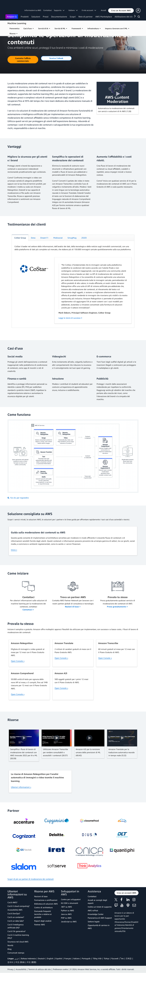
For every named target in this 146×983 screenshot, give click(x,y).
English (50, 968)
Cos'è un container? (16, 927)
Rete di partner (85, 16)
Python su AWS (67, 920)
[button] (121, 10)
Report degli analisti (42, 931)
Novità (10, 955)
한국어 (10, 972)
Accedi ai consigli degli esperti (97, 911)
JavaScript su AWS (69, 931)
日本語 (129, 968)
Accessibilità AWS (15, 920)
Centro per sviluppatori (71, 909)
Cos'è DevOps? (14, 923)
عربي (16, 968)
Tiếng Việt (97, 968)
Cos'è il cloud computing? (18, 916)
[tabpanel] (73, 293)
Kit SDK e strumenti (69, 913)
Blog (9, 959)
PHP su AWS (66, 928)
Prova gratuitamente (117, 617)
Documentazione (59, 16)
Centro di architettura (43, 917)
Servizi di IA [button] (44, 28)
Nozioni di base (73, 617)
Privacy (11, 979)
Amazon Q (12, 16)
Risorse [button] (13, 33)
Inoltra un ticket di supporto (100, 917)
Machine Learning (17, 23)
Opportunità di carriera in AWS (98, 937)
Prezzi (45, 16)
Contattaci (47, 10)
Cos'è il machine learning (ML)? (18, 946)
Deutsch (41, 968)
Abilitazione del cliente (125, 16)
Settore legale (93, 931)
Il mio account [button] (89, 10)
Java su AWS (66, 924)
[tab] (20, 248)
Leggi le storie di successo (70, 328)
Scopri (73, 16)
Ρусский (114, 968)
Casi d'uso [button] (28, 28)
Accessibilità (21, 979)
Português (86, 968)
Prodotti (25, 16)
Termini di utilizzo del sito (39, 979)
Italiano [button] (73, 10)
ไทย (122, 968)
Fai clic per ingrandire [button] (18, 508)
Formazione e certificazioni (45, 910)
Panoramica (14, 28)
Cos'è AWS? (12, 912)
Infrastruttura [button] (94, 28)
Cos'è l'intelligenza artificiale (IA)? (15, 936)
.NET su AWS (66, 917)
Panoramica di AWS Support (100, 928)
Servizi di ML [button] (61, 28)
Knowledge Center (95, 924)
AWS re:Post (93, 920)
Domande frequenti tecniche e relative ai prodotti (43, 924)
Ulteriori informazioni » (21, 797)
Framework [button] (77, 28)
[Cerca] (139, 17)
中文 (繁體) (31, 972)
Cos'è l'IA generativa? (17, 941)
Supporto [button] (59, 10)
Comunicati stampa (16, 963)
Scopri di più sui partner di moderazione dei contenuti (31, 889)
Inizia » (14, 560)
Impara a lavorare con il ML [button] (117, 28)
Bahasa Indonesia (28, 968)
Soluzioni (35, 16)
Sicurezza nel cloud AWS (18, 952)
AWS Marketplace (103, 16)
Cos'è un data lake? (16, 931)
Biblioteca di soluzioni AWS (46, 914)
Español (58, 968)
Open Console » (17, 671)
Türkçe (106, 968)
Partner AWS (39, 934)
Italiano (76, 968)
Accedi (103, 10)
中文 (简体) (20, 972)
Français (67, 968)
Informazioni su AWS (32, 10)
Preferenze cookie (60, 979)
